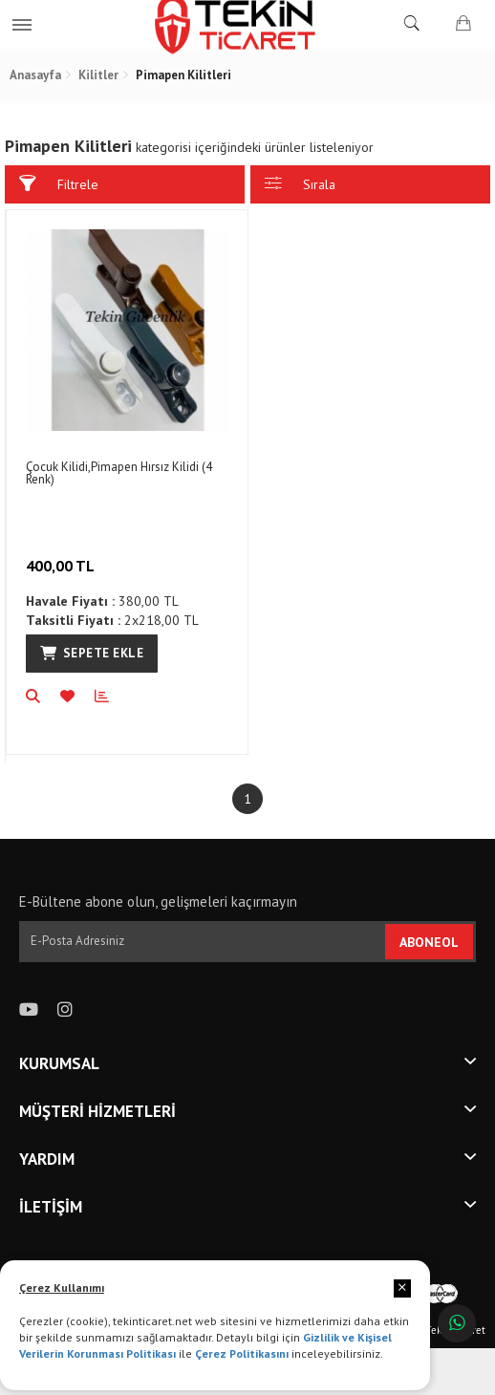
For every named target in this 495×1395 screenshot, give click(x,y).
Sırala (300, 184)
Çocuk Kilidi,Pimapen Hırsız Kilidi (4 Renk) (119, 473)
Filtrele (58, 184)
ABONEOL (429, 942)
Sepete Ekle (91, 653)
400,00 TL (62, 553)
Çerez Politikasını (242, 1353)
